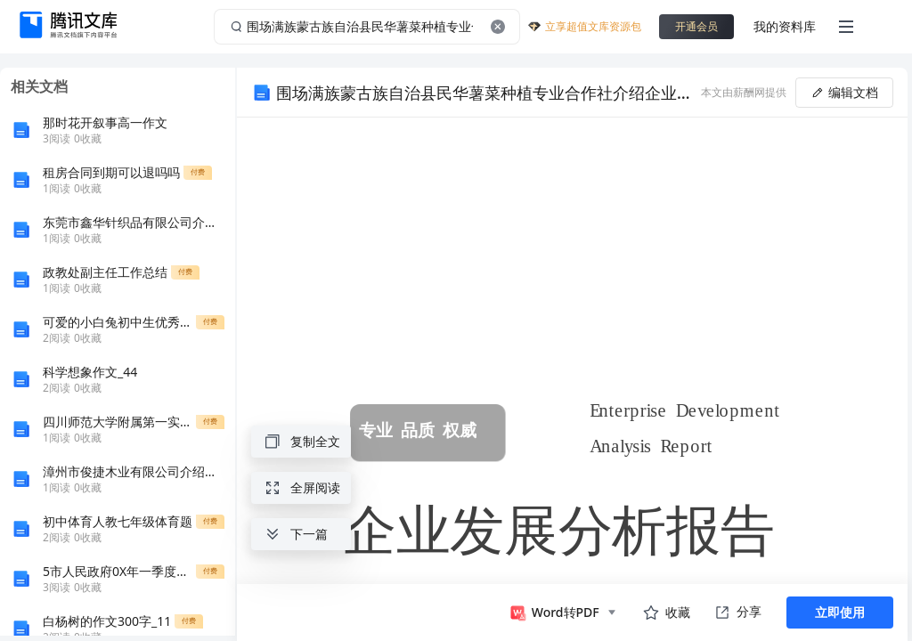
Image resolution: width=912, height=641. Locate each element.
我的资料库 (784, 26)
